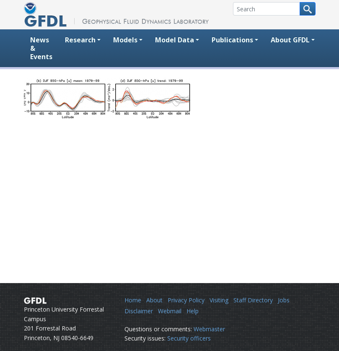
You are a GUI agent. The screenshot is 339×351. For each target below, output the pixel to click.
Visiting (219, 300)
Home (132, 300)
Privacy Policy (186, 300)
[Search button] (308, 9)
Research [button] (80, 39)
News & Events (41, 48)
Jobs (284, 300)
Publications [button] (232, 39)
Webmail (169, 311)
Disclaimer (138, 311)
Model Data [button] (174, 39)
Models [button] (125, 39)
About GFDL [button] (290, 39)
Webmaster (209, 329)
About (154, 300)
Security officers (189, 338)
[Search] (266, 9)
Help (192, 311)
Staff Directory (253, 300)
